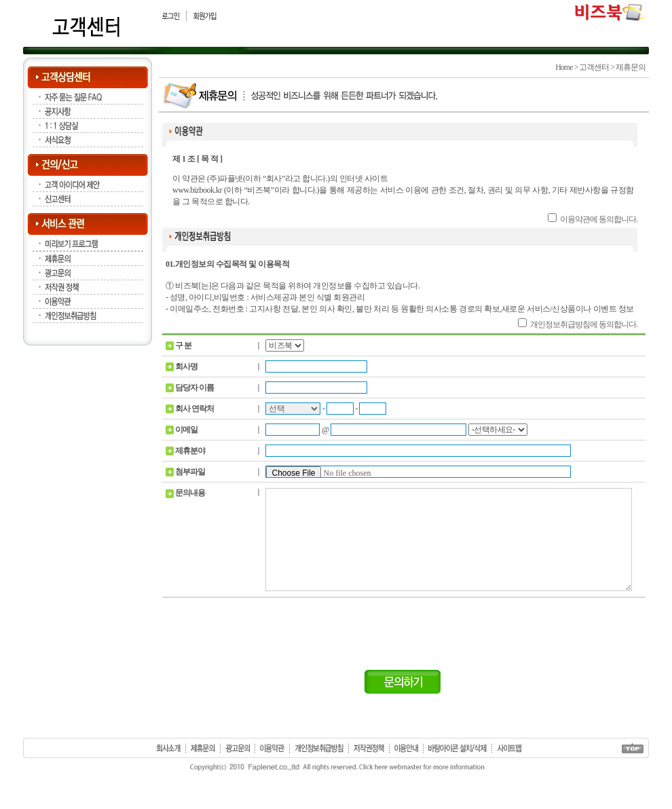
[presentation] (404, 651)
